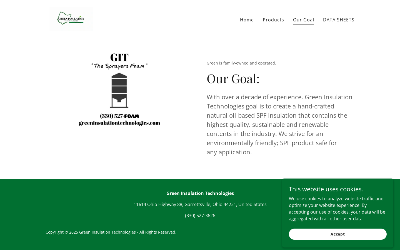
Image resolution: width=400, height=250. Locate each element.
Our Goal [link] (303, 20)
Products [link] (273, 20)
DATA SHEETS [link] (338, 20)
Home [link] (247, 20)
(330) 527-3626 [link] (200, 215)
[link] (71, 18)
